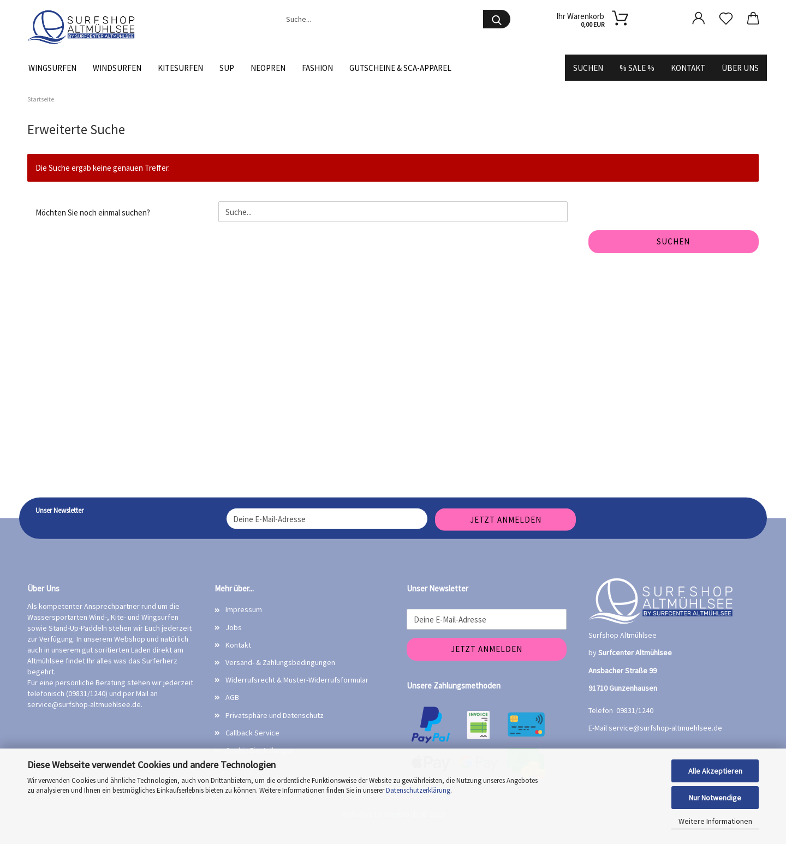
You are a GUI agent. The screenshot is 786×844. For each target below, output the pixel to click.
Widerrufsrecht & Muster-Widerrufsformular (296, 680)
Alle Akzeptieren (715, 771)
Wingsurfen (52, 68)
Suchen (588, 68)
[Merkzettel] (726, 18)
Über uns (740, 68)
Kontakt (688, 68)
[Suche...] (496, 19)
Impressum (243, 609)
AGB (232, 697)
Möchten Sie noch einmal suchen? (92, 212)
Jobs (233, 627)
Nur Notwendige (715, 798)
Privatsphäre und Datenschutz (274, 715)
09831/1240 (634, 710)
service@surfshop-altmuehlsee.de (84, 704)
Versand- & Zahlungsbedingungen (280, 662)
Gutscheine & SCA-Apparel (400, 68)
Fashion (317, 68)
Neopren (268, 68)
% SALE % (637, 68)
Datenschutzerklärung (418, 790)
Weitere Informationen (715, 821)
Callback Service (252, 733)
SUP (226, 68)
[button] (698, 18)
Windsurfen (117, 68)
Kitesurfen (180, 68)
